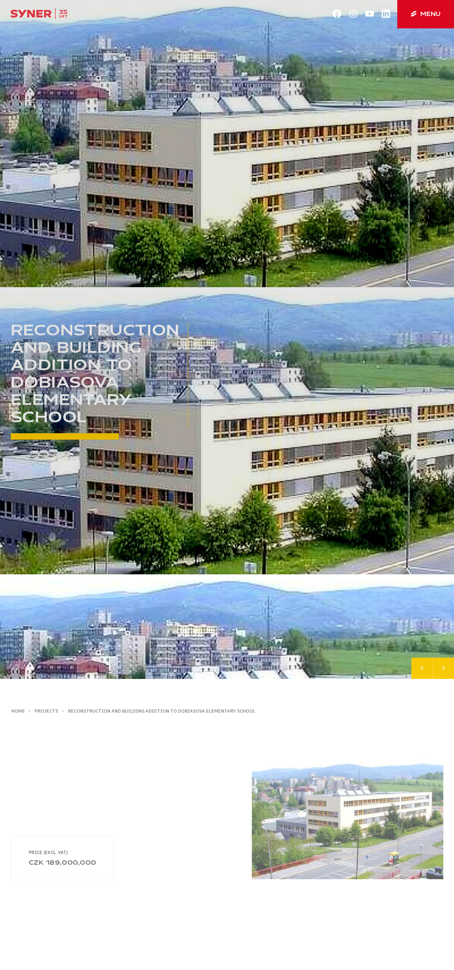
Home (18, 711)
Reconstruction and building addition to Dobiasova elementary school (161, 711)
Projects (46, 711)
